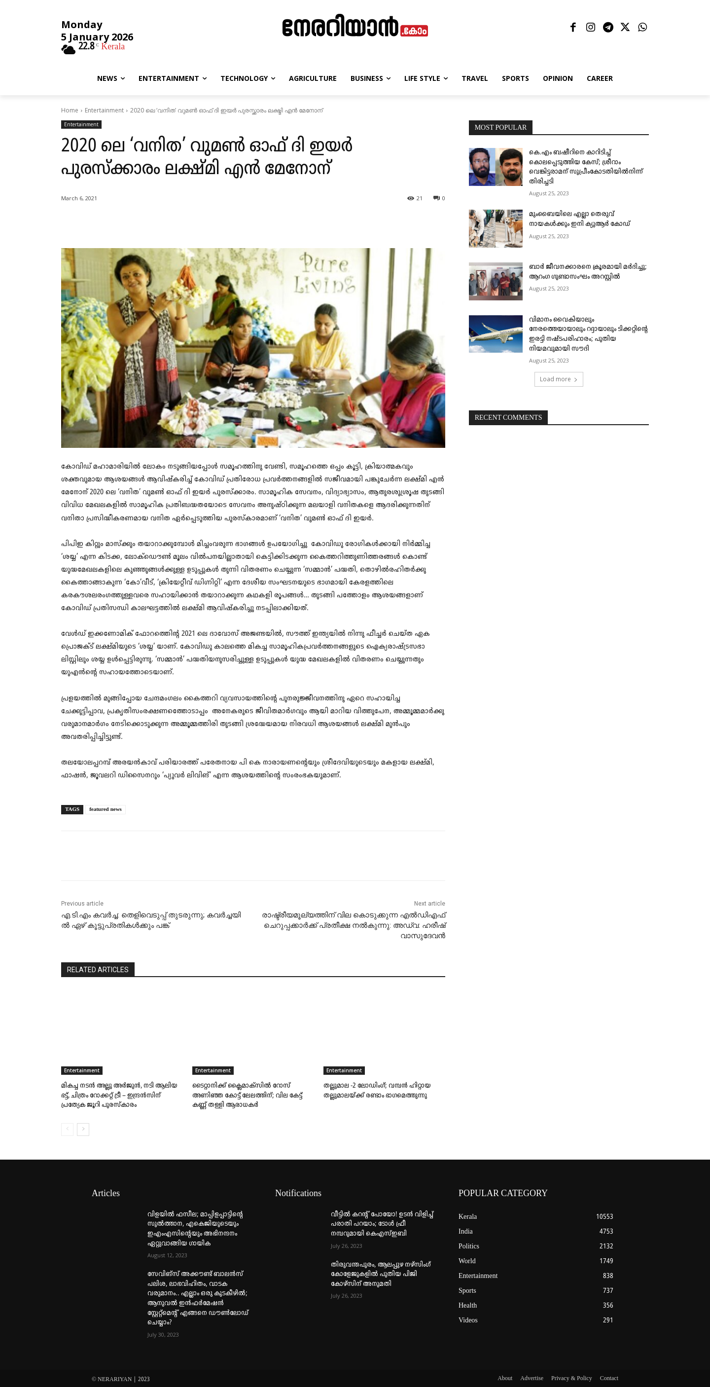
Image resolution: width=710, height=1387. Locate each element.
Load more (559, 379)
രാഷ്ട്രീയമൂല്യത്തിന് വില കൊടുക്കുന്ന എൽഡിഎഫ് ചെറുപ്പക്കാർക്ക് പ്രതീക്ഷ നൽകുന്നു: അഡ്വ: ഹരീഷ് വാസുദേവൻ (353, 925)
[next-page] (83, 1127)
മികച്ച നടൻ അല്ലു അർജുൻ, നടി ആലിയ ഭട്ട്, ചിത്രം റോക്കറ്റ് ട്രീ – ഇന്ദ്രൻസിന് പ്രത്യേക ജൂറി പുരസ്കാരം (120, 1094)
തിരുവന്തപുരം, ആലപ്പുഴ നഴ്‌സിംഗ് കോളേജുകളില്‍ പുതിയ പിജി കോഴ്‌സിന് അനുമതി (380, 1272)
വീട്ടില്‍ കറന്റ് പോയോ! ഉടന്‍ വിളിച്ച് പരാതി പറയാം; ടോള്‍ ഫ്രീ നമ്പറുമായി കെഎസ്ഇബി (382, 1222)
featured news (105, 809)
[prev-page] (67, 1127)
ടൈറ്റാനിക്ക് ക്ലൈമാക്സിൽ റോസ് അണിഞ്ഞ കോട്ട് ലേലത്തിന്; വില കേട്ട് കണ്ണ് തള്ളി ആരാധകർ (251, 1094)
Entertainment (104, 110)
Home (69, 110)
